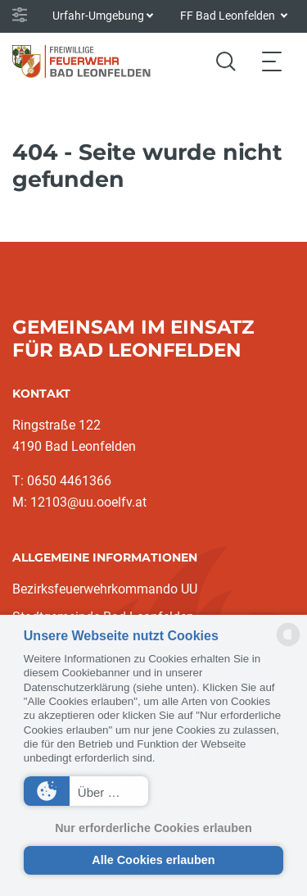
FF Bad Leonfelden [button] (229, 15)
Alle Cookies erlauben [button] (153, 859)
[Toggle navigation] (272, 61)
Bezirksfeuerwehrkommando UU (104, 589)
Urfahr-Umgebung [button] (98, 15)
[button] (86, 791)
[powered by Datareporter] (288, 644)
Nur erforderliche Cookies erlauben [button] (153, 828)
